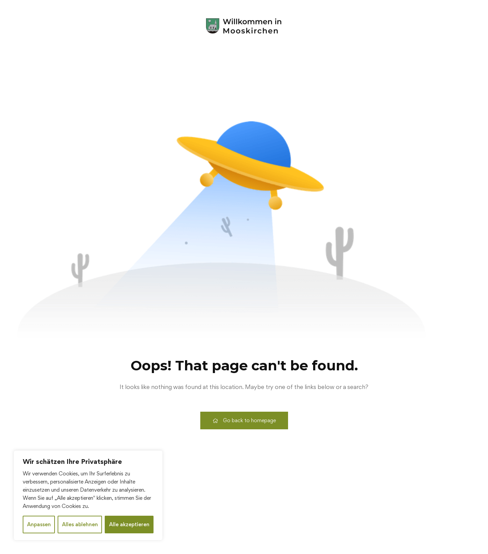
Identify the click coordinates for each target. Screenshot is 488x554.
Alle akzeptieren (129, 524)
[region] (88, 495)
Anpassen (39, 524)
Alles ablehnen (80, 524)
